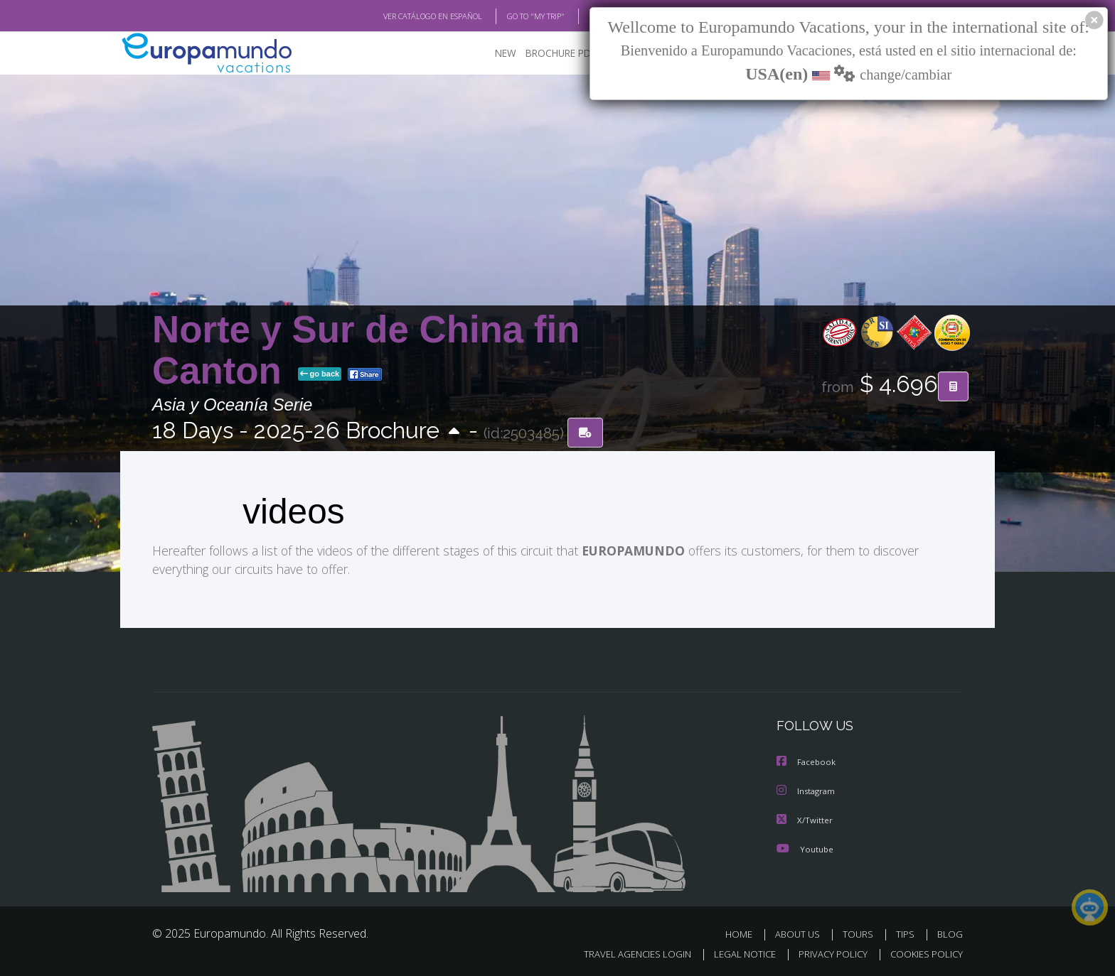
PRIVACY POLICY (827, 952)
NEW (491, 53)
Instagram (807, 790)
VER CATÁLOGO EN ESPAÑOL (400, 16)
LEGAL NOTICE (735, 952)
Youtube (805, 847)
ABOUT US (801, 932)
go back (320, 375)
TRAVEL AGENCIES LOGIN (624, 952)
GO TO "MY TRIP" (513, 16)
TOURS (861, 932)
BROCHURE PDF (550, 53)
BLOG (581, 16)
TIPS (907, 932)
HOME (744, 932)
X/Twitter (805, 818)
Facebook (807, 762)
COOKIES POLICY (923, 952)
